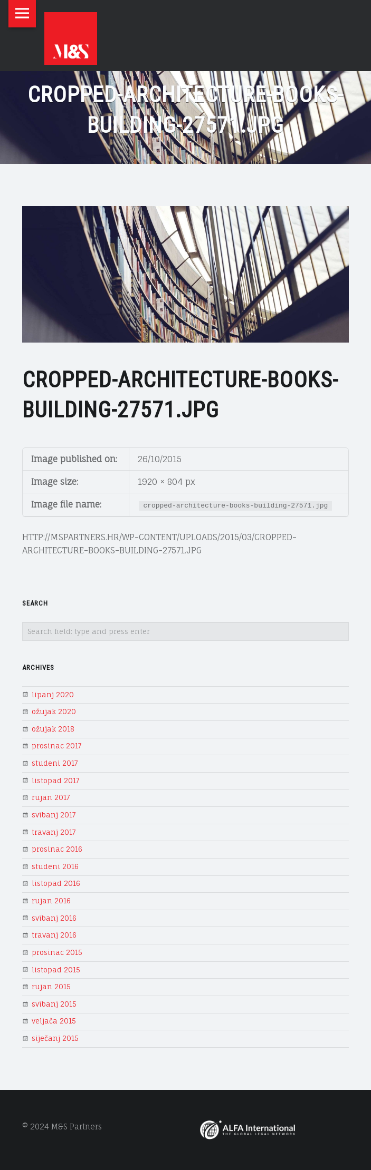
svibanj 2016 (54, 918)
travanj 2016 (54, 935)
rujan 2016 (51, 900)
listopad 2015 (56, 970)
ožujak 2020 (54, 711)
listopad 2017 (56, 780)
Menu (22, 13)
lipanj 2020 (53, 694)
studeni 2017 (55, 763)
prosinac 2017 (57, 746)
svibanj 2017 (54, 815)
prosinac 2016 (57, 849)
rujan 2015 (51, 986)
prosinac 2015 (57, 952)
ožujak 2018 (53, 729)
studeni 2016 (55, 866)
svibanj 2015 (54, 1004)
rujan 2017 (51, 797)
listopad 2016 (56, 883)
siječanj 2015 (55, 1038)
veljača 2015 (54, 1021)
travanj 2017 (54, 832)
